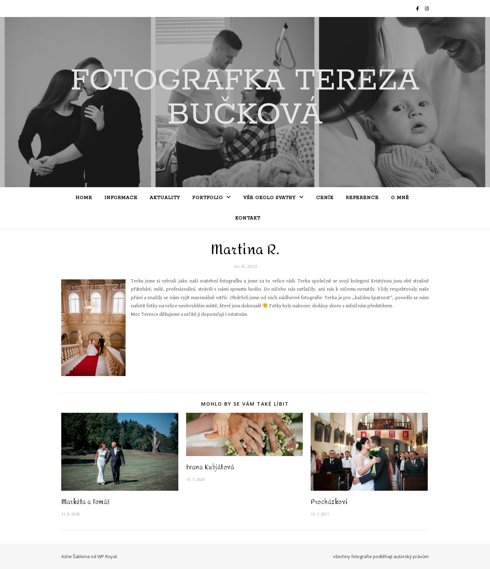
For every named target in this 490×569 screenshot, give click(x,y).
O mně (400, 198)
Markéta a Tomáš (85, 502)
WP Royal (107, 556)
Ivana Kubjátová (210, 467)
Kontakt (247, 218)
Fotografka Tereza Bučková (245, 98)
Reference (362, 198)
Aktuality (165, 198)
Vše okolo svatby (269, 198)
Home (84, 198)
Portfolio (207, 198)
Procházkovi (329, 502)
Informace (120, 198)
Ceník (324, 198)
